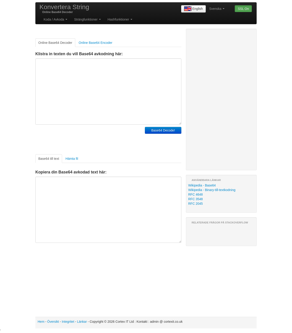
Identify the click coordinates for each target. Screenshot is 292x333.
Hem (41, 321)
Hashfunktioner (120, 19)
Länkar (82, 321)
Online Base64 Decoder (55, 43)
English (193, 8)
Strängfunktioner (87, 19)
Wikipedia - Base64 (202, 185)
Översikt (53, 321)
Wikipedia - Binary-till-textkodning (211, 190)
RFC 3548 (195, 199)
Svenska (217, 8)
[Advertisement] (88, 138)
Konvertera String (64, 6)
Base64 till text (48, 158)
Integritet (68, 321)
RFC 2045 (195, 203)
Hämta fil (71, 158)
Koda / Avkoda (55, 19)
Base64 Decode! (163, 130)
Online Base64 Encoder (95, 43)
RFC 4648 (195, 194)
